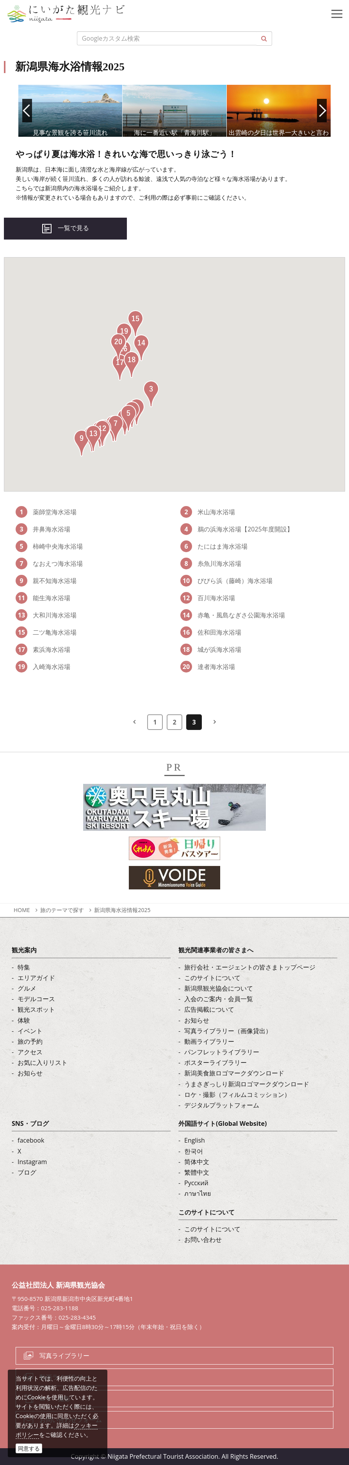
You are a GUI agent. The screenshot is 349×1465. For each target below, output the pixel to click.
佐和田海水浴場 (210, 632)
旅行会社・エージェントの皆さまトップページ (249, 967)
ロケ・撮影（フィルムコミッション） (237, 1094)
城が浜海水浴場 (210, 649)
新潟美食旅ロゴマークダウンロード (234, 1073)
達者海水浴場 (207, 666)
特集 (24, 967)
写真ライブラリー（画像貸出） (228, 1031)
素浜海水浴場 (43, 649)
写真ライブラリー (64, 1355)
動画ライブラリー (209, 1041)
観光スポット (36, 1009)
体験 (24, 1020)
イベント (30, 1031)
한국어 (193, 1151)
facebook (31, 1140)
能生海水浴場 (43, 598)
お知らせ (30, 1073)
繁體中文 (196, 1172)
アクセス (30, 1052)
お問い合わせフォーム (70, 1419)
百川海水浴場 (207, 598)
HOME (22, 910)
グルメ (27, 988)
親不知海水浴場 (46, 580)
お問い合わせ (203, 1239)
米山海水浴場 (207, 512)
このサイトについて (212, 977)
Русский (196, 1183)
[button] (151, 394)
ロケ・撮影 (55, 1398)
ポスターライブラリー (215, 1062)
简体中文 (196, 1161)
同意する (29, 1448)
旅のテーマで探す (62, 910)
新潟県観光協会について (218, 988)
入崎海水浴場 (43, 666)
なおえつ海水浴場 (49, 563)
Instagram (32, 1161)
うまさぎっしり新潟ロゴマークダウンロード (246, 1084)
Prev (27, 110)
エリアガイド (36, 977)
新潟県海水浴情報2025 (122, 910)
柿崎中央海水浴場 (49, 546)
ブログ (27, 1172)
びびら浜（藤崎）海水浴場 (226, 580)
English (194, 1140)
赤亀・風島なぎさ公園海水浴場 (232, 615)
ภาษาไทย (197, 1193)
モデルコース (36, 999)
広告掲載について (209, 1009)
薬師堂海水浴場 (46, 512)
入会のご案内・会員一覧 (218, 999)
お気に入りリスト (43, 1062)
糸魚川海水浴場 (210, 563)
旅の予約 (30, 1041)
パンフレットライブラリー (221, 1052)
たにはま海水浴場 (214, 546)
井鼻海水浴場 (43, 529)
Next (322, 110)
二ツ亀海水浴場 (46, 632)
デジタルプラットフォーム (221, 1105)
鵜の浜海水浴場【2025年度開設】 (236, 529)
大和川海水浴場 (46, 615)
